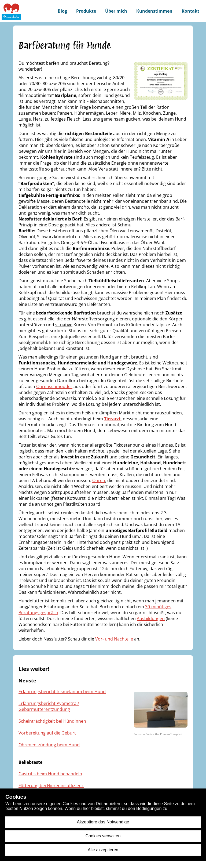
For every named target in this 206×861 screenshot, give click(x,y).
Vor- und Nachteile (114, 639)
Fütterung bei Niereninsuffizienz (51, 785)
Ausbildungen (151, 618)
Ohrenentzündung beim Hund (49, 745)
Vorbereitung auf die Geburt (47, 733)
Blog (62, 11)
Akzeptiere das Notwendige (103, 822)
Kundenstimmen (154, 11)
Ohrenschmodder (54, 386)
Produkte (86, 11)
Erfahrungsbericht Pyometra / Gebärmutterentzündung (49, 706)
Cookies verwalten (103, 836)
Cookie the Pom (156, 734)
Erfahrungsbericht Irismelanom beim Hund (62, 691)
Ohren (98, 480)
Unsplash (177, 734)
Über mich (116, 11)
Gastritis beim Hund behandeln (50, 774)
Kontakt (190, 11)
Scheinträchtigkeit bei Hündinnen (52, 721)
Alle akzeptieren (103, 850)
